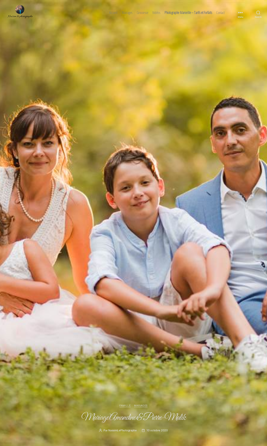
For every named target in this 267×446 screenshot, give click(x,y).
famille (125, 405)
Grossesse (142, 12)
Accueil (113, 12)
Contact (220, 12)
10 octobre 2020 (157, 430)
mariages (140, 405)
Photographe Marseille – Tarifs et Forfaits (188, 12)
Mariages (127, 12)
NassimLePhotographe (122, 430)
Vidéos (156, 12)
